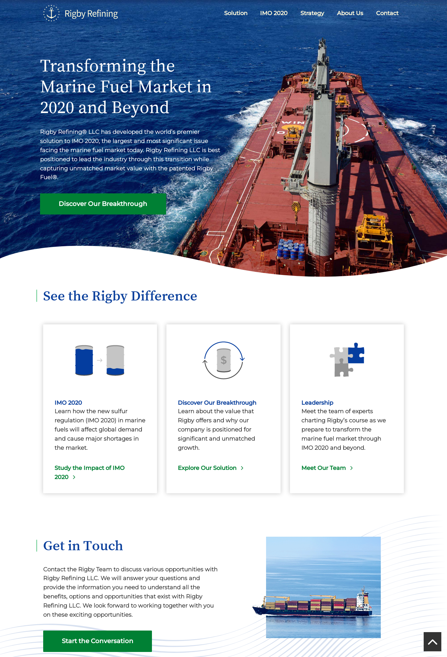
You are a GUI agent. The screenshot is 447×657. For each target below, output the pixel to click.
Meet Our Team (323, 468)
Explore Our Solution (207, 468)
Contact (387, 13)
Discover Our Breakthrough (103, 204)
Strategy (312, 13)
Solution (235, 13)
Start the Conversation (97, 641)
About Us (350, 13)
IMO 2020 (273, 13)
